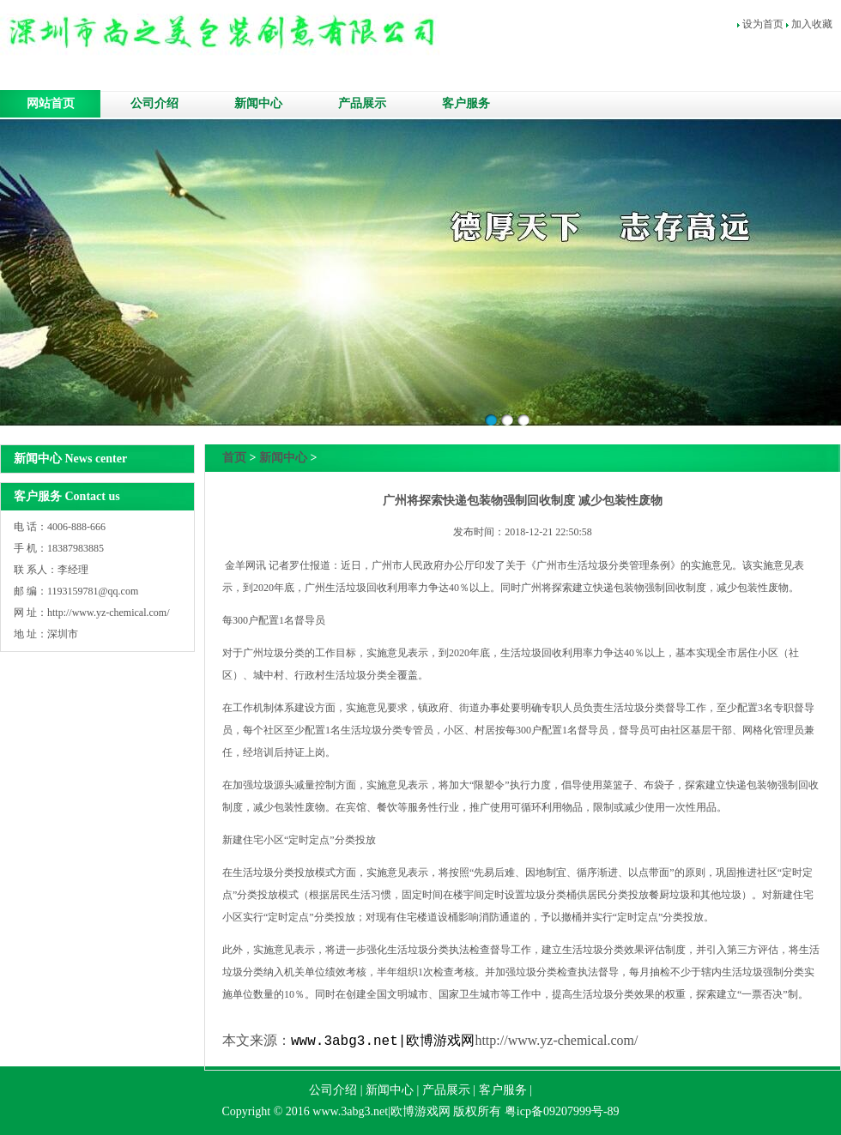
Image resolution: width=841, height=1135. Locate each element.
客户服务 (466, 103)
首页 (234, 457)
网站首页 (51, 103)
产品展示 (362, 103)
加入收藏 (811, 24)
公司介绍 (154, 103)
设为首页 (763, 24)
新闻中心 (258, 103)
